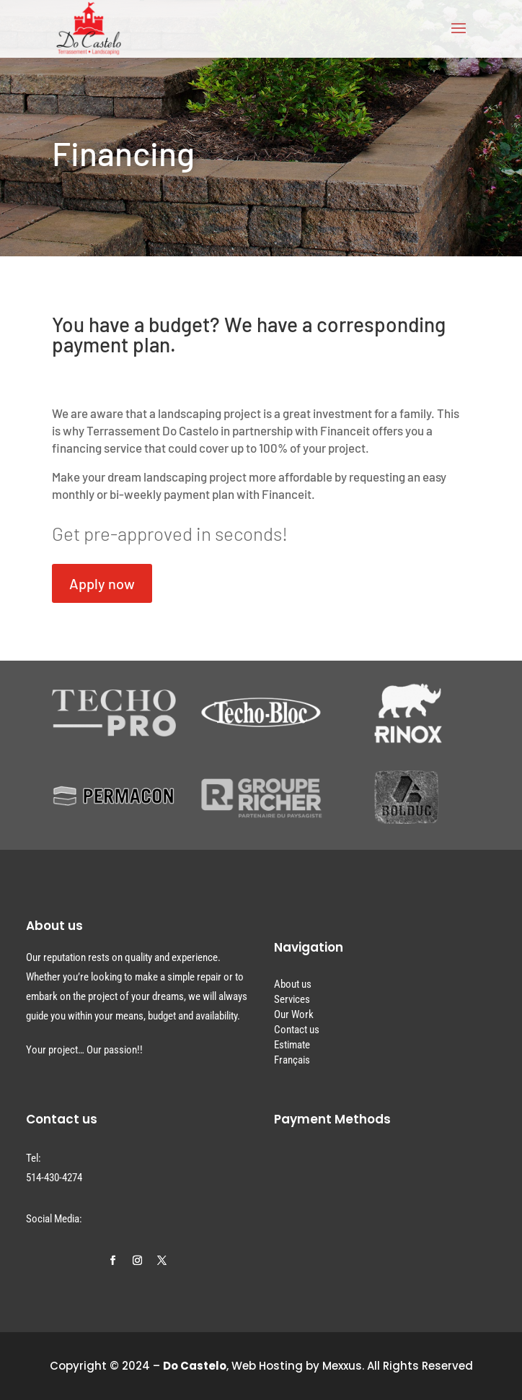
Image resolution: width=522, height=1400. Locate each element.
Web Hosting (267, 1365)
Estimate (292, 1044)
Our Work (294, 1014)
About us (292, 984)
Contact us (296, 1029)
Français (292, 1059)
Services (292, 999)
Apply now (102, 583)
